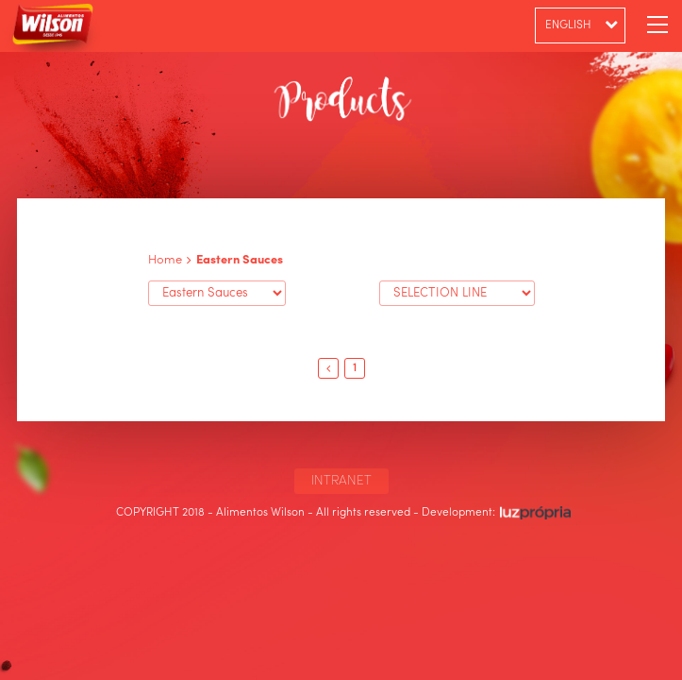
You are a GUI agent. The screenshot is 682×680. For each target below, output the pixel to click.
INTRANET (341, 480)
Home (165, 260)
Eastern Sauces (239, 260)
